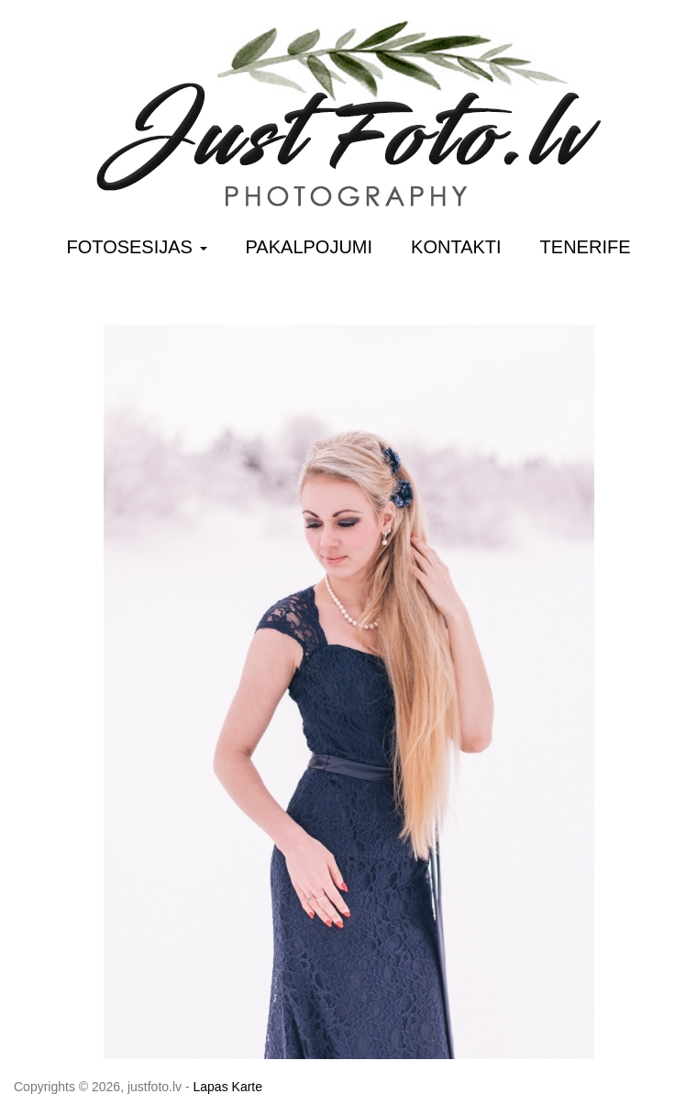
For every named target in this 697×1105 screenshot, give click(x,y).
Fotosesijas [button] (137, 247)
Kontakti (456, 247)
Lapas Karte (228, 1086)
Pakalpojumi (309, 247)
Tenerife (585, 247)
